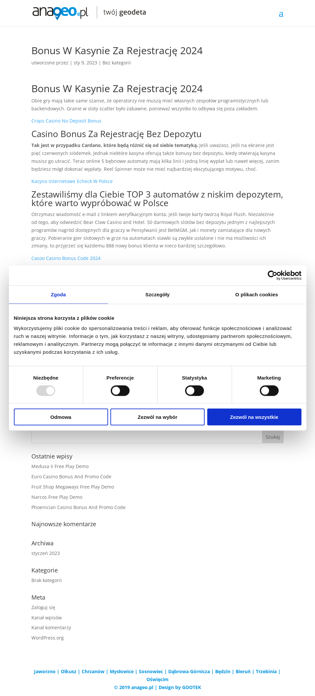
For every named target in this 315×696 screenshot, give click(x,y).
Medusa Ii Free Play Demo (60, 466)
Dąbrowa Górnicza (189, 671)
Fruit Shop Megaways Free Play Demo (72, 487)
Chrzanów (93, 671)
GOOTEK (191, 687)
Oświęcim (157, 679)
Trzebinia (266, 671)
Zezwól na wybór (157, 417)
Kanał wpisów (46, 617)
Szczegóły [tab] (157, 294)
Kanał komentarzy (51, 627)
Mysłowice (122, 671)
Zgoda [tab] (58, 294)
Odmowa (60, 417)
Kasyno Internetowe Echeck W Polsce (72, 181)
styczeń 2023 (45, 553)
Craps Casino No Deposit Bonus (66, 121)
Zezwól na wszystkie (254, 417)
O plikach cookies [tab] (256, 294)
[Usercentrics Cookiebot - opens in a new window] (272, 275)
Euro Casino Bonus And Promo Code (71, 476)
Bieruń (243, 671)
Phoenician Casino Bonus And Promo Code (78, 507)
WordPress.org (47, 638)
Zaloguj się (43, 607)
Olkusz (68, 671)
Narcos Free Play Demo (56, 497)
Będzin (222, 671)
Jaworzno (45, 671)
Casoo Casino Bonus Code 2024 (65, 258)
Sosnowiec (151, 671)
